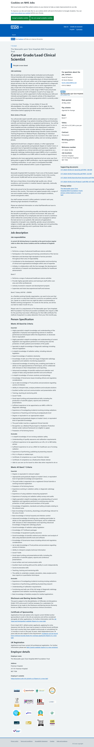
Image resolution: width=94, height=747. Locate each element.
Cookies (52, 741)
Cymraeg (79, 29)
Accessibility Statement (41, 741)
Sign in (66, 26)
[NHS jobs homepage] (16, 27)
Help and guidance (62, 741)
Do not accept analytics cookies (41, 18)
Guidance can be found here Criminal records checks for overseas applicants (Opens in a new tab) (34, 636)
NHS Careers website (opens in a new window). (42, 647)
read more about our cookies (20, 13)
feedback (21, 39)
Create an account (76, 26)
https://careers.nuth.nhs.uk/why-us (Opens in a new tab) (29, 678)
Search (14, 35)
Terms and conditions (26, 741)
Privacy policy (14, 741)
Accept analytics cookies (20, 18)
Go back (14, 46)
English (72, 29)
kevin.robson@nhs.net (69, 83)
